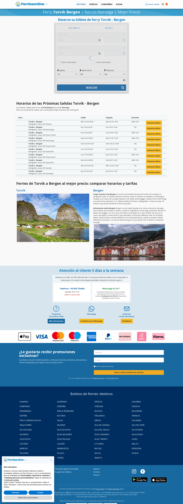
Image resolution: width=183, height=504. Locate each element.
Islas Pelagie (63, 439)
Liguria (61, 443)
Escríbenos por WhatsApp (91, 321)
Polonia (24, 453)
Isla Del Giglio (101, 429)
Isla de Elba (26, 429)
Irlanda (61, 425)
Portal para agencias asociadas (66, 469)
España (23, 415)
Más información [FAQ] (56, 321)
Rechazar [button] (15, 492)
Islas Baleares (64, 434)
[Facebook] (142, 471)
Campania (25, 406)
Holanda (136, 420)
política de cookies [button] (12, 480)
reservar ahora (153, 123)
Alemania (62, 401)
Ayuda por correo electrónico (126, 315)
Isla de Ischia (64, 429)
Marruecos (63, 448)
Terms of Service (111, 378)
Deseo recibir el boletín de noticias (129, 372)
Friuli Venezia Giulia (30, 420)
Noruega (136, 448)
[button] (119, 4)
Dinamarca (25, 411)
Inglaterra (26, 425)
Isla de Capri (138, 425)
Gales (60, 420)
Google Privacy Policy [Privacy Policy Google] (98, 378)
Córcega (98, 406)
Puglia (60, 453)
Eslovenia (137, 411)
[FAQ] (56, 309)
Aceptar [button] (40, 492)
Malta (135, 443)
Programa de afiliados (63, 472)
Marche (24, 448)
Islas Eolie (25, 439)
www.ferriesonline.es (32, 4)
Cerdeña (61, 406)
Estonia (61, 415)
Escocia (98, 411)
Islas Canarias (101, 434)
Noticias (96, 475)
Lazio (134, 439)
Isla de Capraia (102, 425)
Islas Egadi (137, 434)
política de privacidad (107, 366)
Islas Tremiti (101, 439)
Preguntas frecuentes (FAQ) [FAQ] (56, 315)
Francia (136, 415)
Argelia (98, 401)
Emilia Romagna (65, 411)
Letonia (24, 443)
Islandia (24, 434)
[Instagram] (135, 471)
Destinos (96, 472)
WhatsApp (91, 314)
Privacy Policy (99, 489)
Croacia (136, 406)
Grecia (97, 420)
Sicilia (97, 453)
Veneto (98, 457)
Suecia (135, 453)
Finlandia (99, 415)
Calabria (136, 401)
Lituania (99, 443)
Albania (24, 401)
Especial (96, 469)
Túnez (60, 457)
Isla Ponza (137, 429)
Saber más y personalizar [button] (28, 498)
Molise (97, 448)
